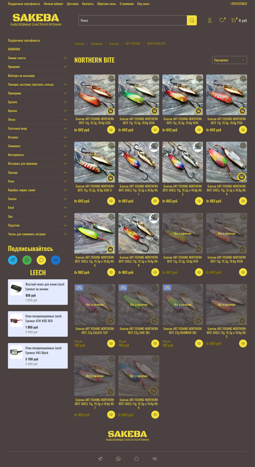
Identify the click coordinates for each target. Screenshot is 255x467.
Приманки (97, 43)
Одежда (13, 172)
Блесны (114, 43)
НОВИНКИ (14, 49)
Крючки (12, 110)
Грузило (12, 101)
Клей (11, 207)
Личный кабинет (53, 3)
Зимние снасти (17, 57)
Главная (79, 43)
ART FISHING (133, 43)
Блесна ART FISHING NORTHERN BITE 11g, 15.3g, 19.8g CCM (95, 120)
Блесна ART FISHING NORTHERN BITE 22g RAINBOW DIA (183, 330)
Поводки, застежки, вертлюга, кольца (31, 84)
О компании (127, 3)
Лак (10, 216)
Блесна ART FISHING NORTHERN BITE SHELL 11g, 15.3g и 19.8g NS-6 (95, 261)
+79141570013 (238, 3)
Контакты (88, 3)
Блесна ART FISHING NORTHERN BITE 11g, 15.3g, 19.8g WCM (227, 259)
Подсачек (14, 225)
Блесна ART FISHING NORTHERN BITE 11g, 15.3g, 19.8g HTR (183, 259)
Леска (11, 119)
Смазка (12, 198)
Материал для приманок (22, 163)
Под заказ (143, 3)
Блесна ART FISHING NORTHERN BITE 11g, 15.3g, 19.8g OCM (183, 120)
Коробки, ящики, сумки (21, 189)
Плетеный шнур (17, 128)
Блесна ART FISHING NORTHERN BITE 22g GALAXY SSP (95, 330)
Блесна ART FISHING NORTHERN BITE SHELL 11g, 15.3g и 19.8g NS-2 (183, 190)
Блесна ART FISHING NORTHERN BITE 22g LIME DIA (139, 330)
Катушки (13, 137)
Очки (11, 181)
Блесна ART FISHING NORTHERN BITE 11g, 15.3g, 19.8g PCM (227, 120)
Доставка (72, 3)
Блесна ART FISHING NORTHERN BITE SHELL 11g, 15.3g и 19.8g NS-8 (139, 261)
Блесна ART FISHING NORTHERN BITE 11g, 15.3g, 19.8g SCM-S (95, 188)
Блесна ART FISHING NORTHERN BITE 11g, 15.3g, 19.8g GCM (139, 120)
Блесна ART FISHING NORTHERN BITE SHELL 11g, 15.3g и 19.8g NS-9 (139, 403)
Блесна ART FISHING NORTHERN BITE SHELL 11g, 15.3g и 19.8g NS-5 (227, 332)
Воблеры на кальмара (21, 75)
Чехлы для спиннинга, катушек (27, 234)
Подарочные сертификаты (24, 3)
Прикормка (14, 93)
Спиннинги (14, 145)
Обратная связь (106, 3)
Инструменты (16, 154)
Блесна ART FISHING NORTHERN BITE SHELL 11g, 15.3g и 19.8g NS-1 (139, 190)
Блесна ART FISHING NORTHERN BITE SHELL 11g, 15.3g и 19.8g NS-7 (95, 403)
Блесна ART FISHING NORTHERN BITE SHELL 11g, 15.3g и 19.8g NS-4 (227, 190)
